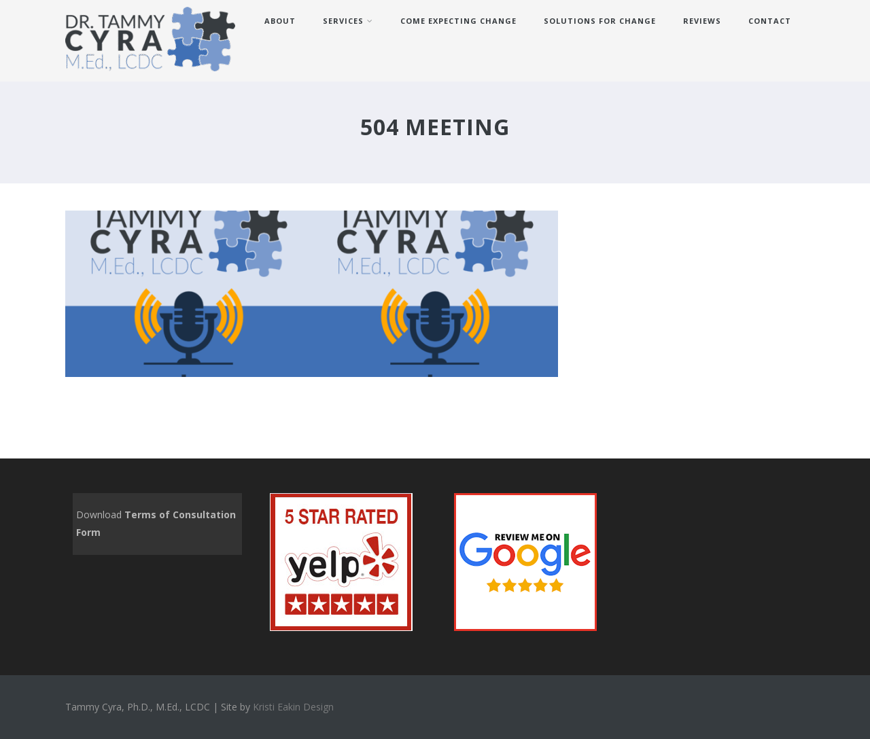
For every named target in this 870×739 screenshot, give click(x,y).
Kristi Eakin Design (293, 706)
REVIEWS (702, 21)
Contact (769, 21)
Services (348, 20)
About (280, 21)
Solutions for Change (600, 21)
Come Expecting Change (458, 21)
